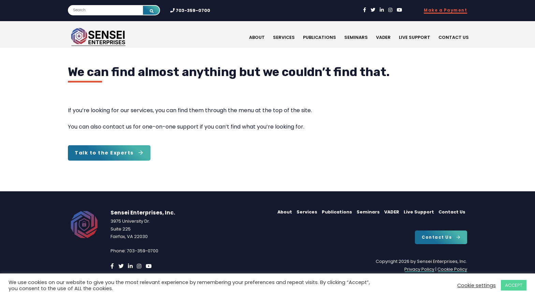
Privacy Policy (419, 269)
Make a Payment (445, 10)
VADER (383, 37)
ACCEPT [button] (513, 285)
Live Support (414, 37)
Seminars (356, 37)
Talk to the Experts (109, 152)
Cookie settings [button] (476, 285)
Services (284, 37)
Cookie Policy (452, 269)
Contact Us (453, 37)
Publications (319, 37)
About (257, 37)
